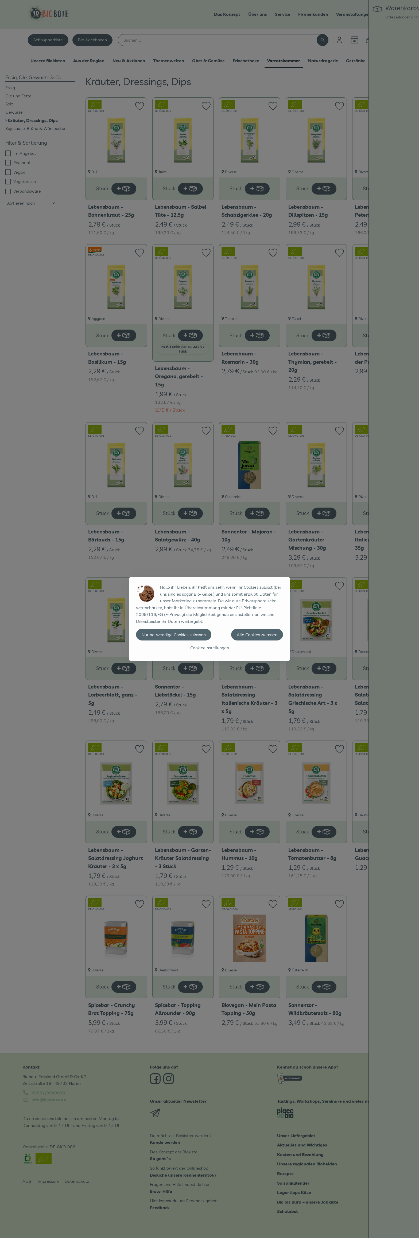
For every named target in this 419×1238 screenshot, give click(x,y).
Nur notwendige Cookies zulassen (174, 634)
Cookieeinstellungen (209, 647)
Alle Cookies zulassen (257, 634)
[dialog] (209, 619)
